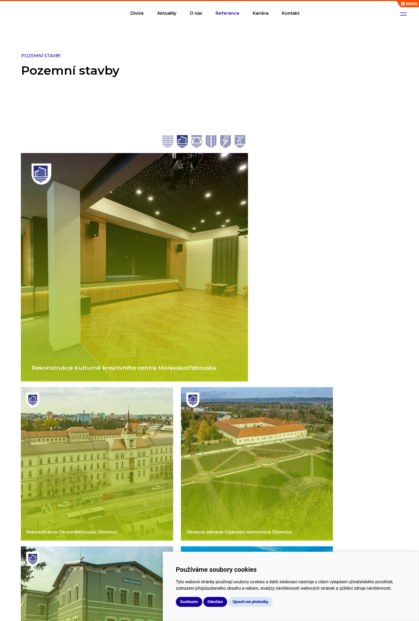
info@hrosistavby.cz (364, 524)
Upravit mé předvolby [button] (296, 602)
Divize (137, 13)
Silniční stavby (228, 529)
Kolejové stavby (229, 511)
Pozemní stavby (230, 538)
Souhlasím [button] (235, 602)
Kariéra (261, 13)
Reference (227, 13)
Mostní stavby (228, 520)
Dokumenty (305, 538)
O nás (196, 13)
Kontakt (291, 13)
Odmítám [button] (261, 602)
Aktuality (166, 13)
